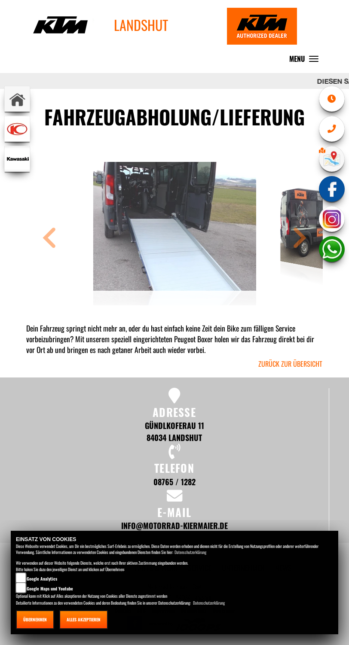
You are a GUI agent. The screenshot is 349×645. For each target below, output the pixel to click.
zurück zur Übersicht (290, 364)
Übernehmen (35, 619)
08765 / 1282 (174, 481)
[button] (49, 239)
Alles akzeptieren (84, 619)
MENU (306, 61)
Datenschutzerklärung (190, 552)
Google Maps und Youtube (50, 588)
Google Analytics (42, 578)
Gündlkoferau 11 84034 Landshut (174, 431)
